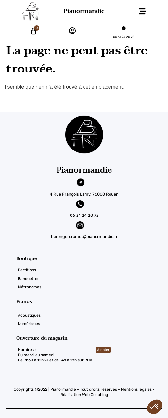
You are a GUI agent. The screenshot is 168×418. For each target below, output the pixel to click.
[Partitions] (92, 270)
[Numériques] (92, 323)
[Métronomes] (92, 287)
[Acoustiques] (92, 315)
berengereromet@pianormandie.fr (84, 236)
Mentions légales (136, 389)
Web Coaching (95, 394)
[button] (143, 11)
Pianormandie (84, 11)
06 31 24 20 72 (123, 37)
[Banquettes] (92, 278)
